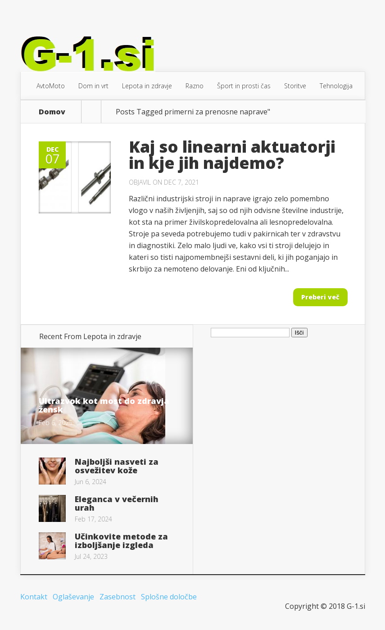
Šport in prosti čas (244, 86)
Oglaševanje (73, 597)
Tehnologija (336, 86)
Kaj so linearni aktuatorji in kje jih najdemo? (232, 155)
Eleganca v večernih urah (117, 503)
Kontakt (33, 597)
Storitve (295, 86)
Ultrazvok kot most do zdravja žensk (104, 405)
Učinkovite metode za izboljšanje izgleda (121, 540)
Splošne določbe (169, 597)
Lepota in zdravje (147, 86)
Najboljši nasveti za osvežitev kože (117, 466)
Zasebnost (118, 597)
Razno (195, 86)
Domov (52, 111)
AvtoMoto (50, 86)
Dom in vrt (93, 86)
